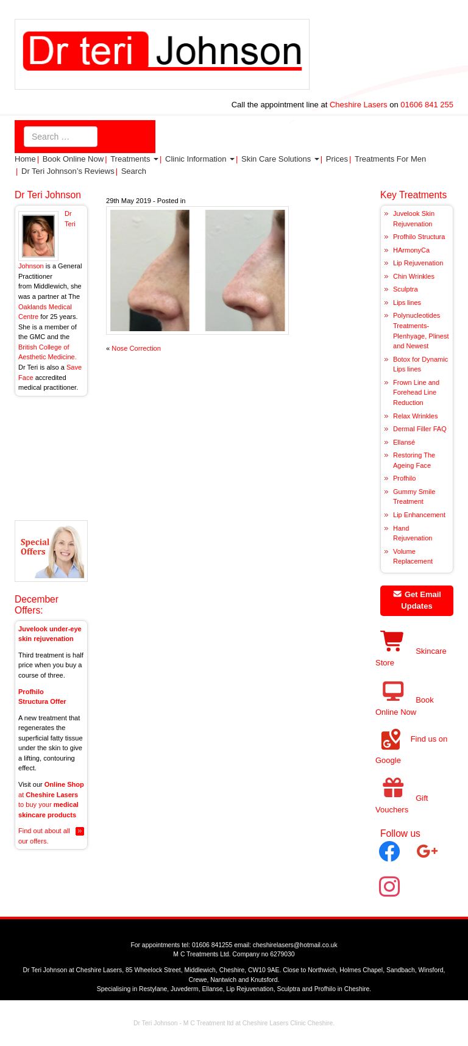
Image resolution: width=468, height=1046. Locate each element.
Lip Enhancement (419, 514)
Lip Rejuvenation (418, 263)
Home (25, 158)
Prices (337, 158)
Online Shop (64, 784)
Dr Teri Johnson (48, 195)
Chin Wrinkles (413, 276)
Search (133, 171)
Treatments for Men (390, 158)
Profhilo (404, 478)
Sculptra (405, 289)
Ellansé (404, 442)
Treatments (134, 158)
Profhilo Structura (419, 236)
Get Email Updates (416, 600)
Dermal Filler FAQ (420, 428)
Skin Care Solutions (280, 158)
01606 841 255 (426, 104)
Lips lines (407, 302)
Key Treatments (413, 195)
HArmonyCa (411, 250)
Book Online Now (73, 158)
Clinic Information (200, 158)
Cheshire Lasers (358, 104)
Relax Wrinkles (415, 416)
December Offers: (36, 604)
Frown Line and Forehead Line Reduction (416, 392)
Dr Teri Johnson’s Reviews (68, 171)
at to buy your (48, 805)
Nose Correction (136, 348)
